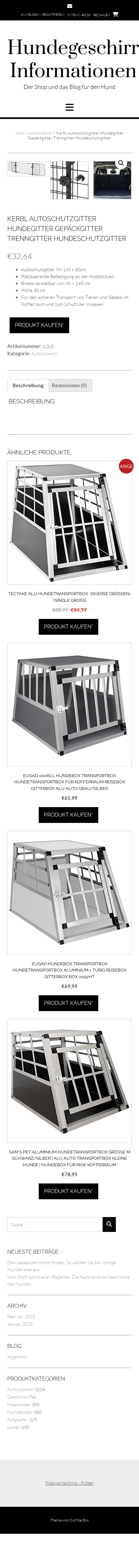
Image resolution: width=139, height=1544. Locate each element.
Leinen (14, 1474)
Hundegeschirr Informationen (73, 60)
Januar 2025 (20, 1371)
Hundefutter (20, 1459)
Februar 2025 (21, 1363)
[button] (69, 107)
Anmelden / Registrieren (43, 15)
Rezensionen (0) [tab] (69, 433)
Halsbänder (19, 1451)
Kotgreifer (17, 1467)
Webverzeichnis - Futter (69, 1530)
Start (20, 132)
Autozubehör (40, 132)
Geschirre (17, 1444)
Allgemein (16, 1404)
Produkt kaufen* (39, 372)
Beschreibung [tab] (28, 433)
